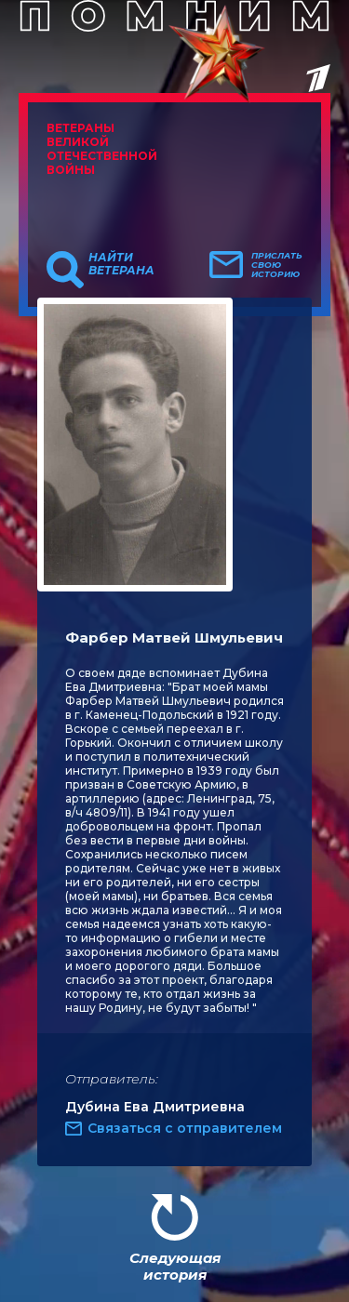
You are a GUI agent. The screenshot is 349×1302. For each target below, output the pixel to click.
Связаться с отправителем (184, 1128)
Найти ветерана (121, 264)
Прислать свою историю (276, 265)
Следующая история (175, 1266)
